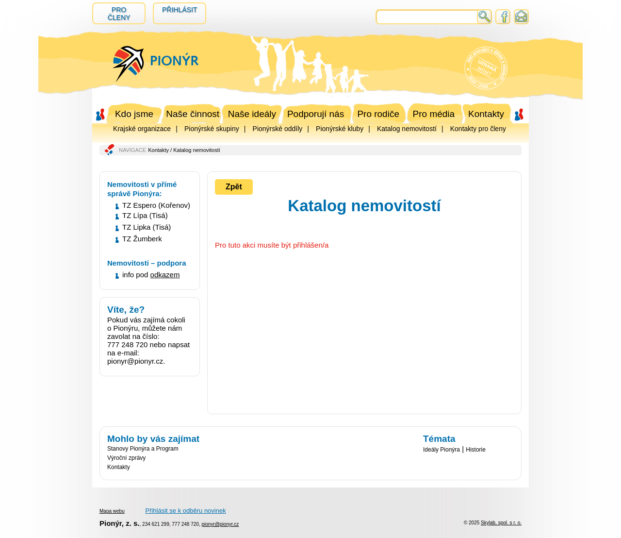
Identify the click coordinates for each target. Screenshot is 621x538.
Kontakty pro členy (478, 129)
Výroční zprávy (126, 457)
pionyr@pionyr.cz (220, 524)
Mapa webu (112, 511)
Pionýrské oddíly (278, 129)
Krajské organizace (142, 129)
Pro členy (119, 13)
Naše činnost (192, 114)
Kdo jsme (134, 114)
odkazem (165, 274)
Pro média (434, 114)
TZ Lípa (134, 215)
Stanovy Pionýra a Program (143, 448)
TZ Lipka (136, 227)
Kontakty (486, 114)
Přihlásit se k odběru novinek (185, 510)
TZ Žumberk (142, 239)
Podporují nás (315, 114)
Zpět (234, 187)
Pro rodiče (378, 114)
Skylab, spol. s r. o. (501, 522)
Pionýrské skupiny (211, 129)
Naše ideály (252, 114)
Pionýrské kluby (339, 129)
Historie (476, 449)
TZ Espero (139, 205)
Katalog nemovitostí (407, 129)
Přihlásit (179, 10)
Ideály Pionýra (441, 449)
